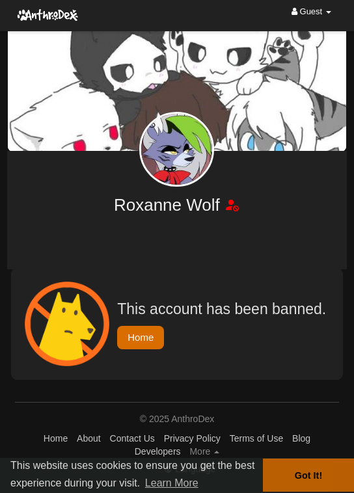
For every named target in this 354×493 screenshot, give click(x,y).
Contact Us (132, 438)
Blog (301, 438)
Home (141, 337)
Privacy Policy (192, 438)
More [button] (204, 451)
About (89, 438)
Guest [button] (311, 11)
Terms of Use (256, 438)
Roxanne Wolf (169, 205)
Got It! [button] (308, 475)
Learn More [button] (171, 482)
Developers (158, 451)
